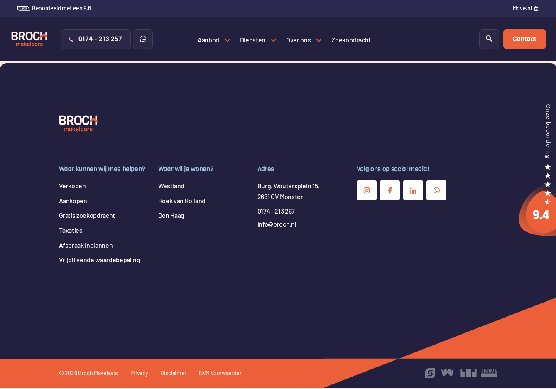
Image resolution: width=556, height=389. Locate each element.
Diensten (252, 40)
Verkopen (72, 187)
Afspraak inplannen (86, 246)
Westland (171, 187)
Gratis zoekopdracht (87, 217)
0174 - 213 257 (95, 39)
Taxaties (71, 231)
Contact (524, 39)
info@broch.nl (276, 225)
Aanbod (208, 40)
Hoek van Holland (182, 202)
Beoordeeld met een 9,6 (54, 8)
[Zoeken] (489, 40)
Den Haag (171, 217)
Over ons (298, 40)
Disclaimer (173, 374)
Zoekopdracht (351, 40)
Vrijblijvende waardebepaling (99, 261)
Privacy (139, 374)
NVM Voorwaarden (221, 374)
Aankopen (73, 202)
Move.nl (522, 8)
